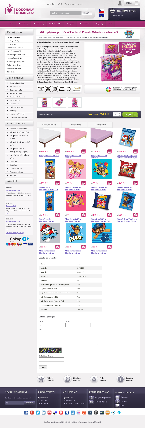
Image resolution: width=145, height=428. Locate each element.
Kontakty (11, 111)
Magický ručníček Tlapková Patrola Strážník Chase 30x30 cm (74, 252)
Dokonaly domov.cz (46, 37)
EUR (101, 15)
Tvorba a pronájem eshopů (53, 425)
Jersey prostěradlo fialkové (99, 156)
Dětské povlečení (70, 37)
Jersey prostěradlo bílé (49, 155)
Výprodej (100, 24)
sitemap (84, 425)
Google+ (121, 404)
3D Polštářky (11, 72)
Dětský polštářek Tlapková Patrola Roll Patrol (101, 220)
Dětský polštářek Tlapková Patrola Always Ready (124, 188)
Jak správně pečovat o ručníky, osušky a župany (17, 150)
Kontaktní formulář (94, 425)
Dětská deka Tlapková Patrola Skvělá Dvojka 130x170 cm (127, 156)
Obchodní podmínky (16, 83)
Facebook (121, 400)
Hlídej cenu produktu (77, 382)
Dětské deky (11, 44)
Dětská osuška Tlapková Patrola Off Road (48, 188)
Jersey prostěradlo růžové (73, 156)
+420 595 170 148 (98, 404)
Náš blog (11, 175)
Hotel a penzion (86, 24)
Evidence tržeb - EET (16, 114)
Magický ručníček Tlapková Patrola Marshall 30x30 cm (47, 252)
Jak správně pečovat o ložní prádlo (18, 143)
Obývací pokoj (40, 24)
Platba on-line (13, 100)
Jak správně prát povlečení (18, 132)
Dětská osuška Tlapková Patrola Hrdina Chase (46, 220)
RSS (119, 408)
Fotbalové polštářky (14, 68)
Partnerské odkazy (15, 172)
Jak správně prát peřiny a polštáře (17, 137)
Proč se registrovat (15, 107)
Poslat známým (103, 382)
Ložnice (12, 24)
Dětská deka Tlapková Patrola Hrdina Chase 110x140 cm (127, 220)
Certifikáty (12, 165)
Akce (111, 24)
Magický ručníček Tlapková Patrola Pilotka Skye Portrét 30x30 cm (74, 220)
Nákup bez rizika (14, 93)
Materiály (12, 162)
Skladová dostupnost (16, 97)
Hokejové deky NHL (14, 58)
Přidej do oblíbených (50, 382)
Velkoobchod (13, 104)
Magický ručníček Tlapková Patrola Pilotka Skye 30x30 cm (75, 188)
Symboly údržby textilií (17, 129)
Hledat (86, 13)
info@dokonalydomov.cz (100, 400)
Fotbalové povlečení (14, 65)
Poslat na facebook (129, 382)
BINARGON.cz (67, 425)
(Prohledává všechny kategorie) (125, 89)
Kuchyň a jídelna (56, 24)
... (7, 197)
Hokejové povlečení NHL (16, 55)
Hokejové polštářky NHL (16, 61)
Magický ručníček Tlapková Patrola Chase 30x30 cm (99, 252)
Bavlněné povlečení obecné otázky (18, 156)
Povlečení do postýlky (15, 48)
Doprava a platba (14, 90)
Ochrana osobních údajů (17, 117)
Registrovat (29, 405)
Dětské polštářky (13, 41)
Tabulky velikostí (14, 168)
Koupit (130, 114)
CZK (101, 11)
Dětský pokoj (58, 37)
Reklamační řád (14, 86)
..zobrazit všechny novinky (15, 233)
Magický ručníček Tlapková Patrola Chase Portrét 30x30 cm (101, 188)
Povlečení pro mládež (15, 51)
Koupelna (72, 24)
